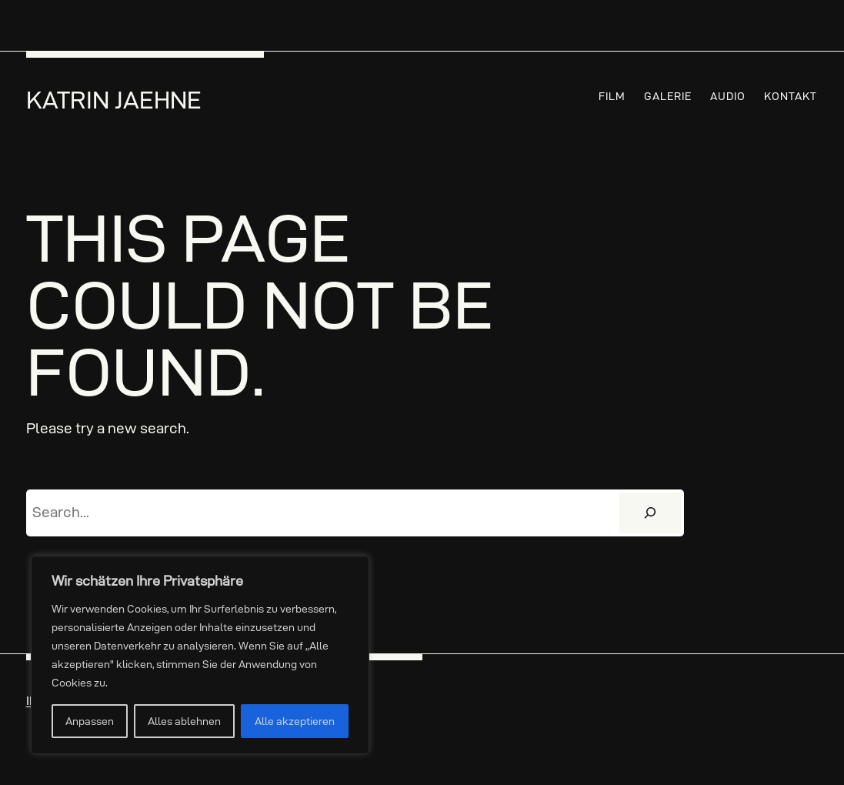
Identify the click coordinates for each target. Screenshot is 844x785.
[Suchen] (649, 513)
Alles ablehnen (184, 721)
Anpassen (89, 721)
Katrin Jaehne (114, 100)
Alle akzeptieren (295, 721)
